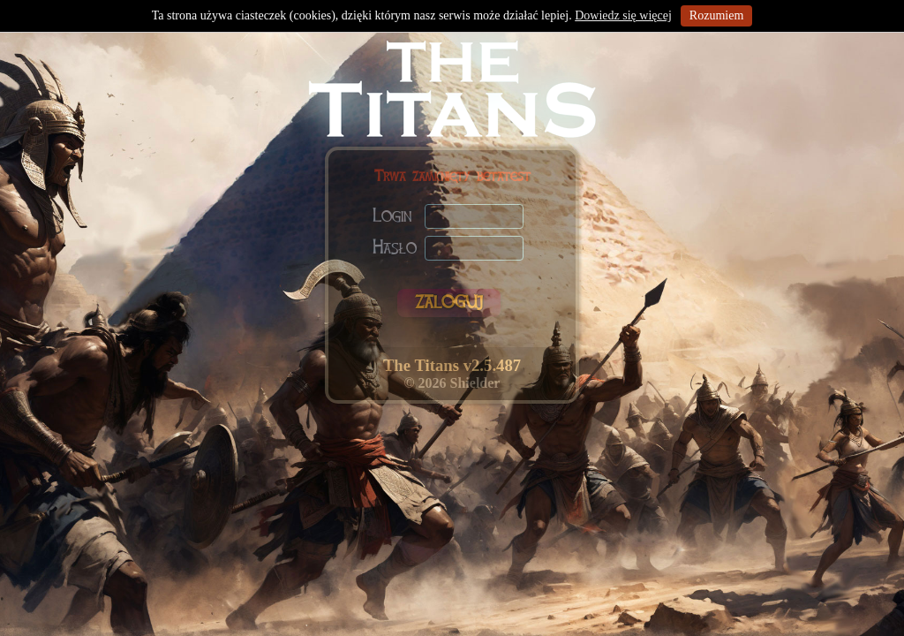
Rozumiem (716, 15)
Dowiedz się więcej (623, 15)
